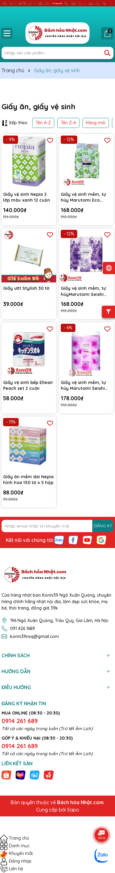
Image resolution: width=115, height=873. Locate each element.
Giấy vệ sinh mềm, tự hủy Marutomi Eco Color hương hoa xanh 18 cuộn (85, 197)
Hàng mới (95, 122)
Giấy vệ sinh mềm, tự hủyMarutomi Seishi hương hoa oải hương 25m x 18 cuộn (84, 291)
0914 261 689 (20, 721)
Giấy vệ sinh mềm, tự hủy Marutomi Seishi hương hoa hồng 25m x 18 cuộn (86, 386)
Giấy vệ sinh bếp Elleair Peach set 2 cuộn (28, 385)
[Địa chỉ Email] (57, 526)
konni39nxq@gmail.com (34, 636)
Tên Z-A (68, 122)
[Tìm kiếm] (107, 53)
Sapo (73, 810)
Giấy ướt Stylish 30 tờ (26, 288)
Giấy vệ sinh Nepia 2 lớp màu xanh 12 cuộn (26, 197)
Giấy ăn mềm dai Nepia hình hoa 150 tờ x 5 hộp (28, 480)
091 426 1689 (22, 628)
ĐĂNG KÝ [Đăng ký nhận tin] (103, 525)
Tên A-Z (43, 122)
